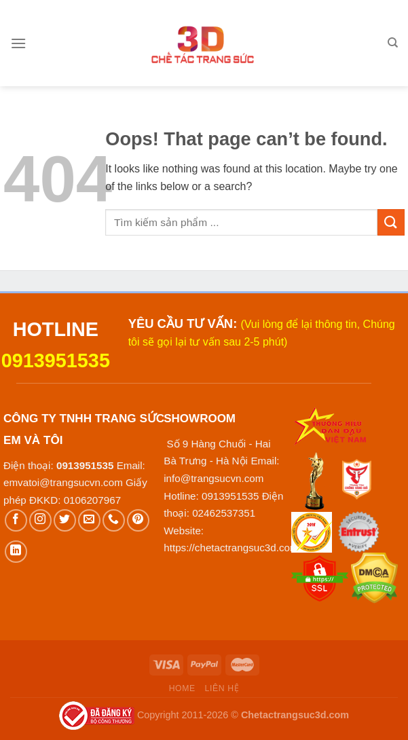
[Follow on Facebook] (16, 520)
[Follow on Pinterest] (138, 520)
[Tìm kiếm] (393, 43)
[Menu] (18, 43)
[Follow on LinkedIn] (16, 551)
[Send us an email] (89, 520)
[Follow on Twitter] (65, 520)
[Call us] (114, 520)
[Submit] (391, 222)
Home (182, 688)
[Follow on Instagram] (40, 520)
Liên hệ (222, 688)
